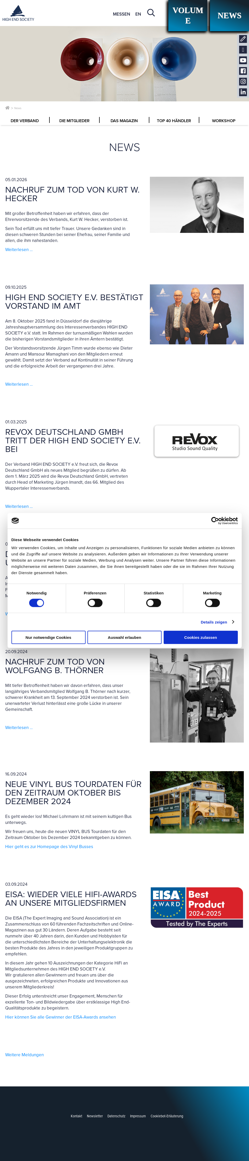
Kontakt (243, 39)
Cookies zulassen (200, 637)
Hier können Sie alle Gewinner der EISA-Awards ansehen (60, 1017)
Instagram (243, 81)
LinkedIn (243, 92)
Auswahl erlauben (124, 637)
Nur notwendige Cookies (48, 637)
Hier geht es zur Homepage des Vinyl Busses (49, 846)
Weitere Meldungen (24, 1055)
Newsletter (243, 49)
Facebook (243, 71)
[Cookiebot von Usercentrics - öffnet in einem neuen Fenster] (215, 520)
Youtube (243, 60)
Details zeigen (214, 622)
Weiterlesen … (19, 249)
